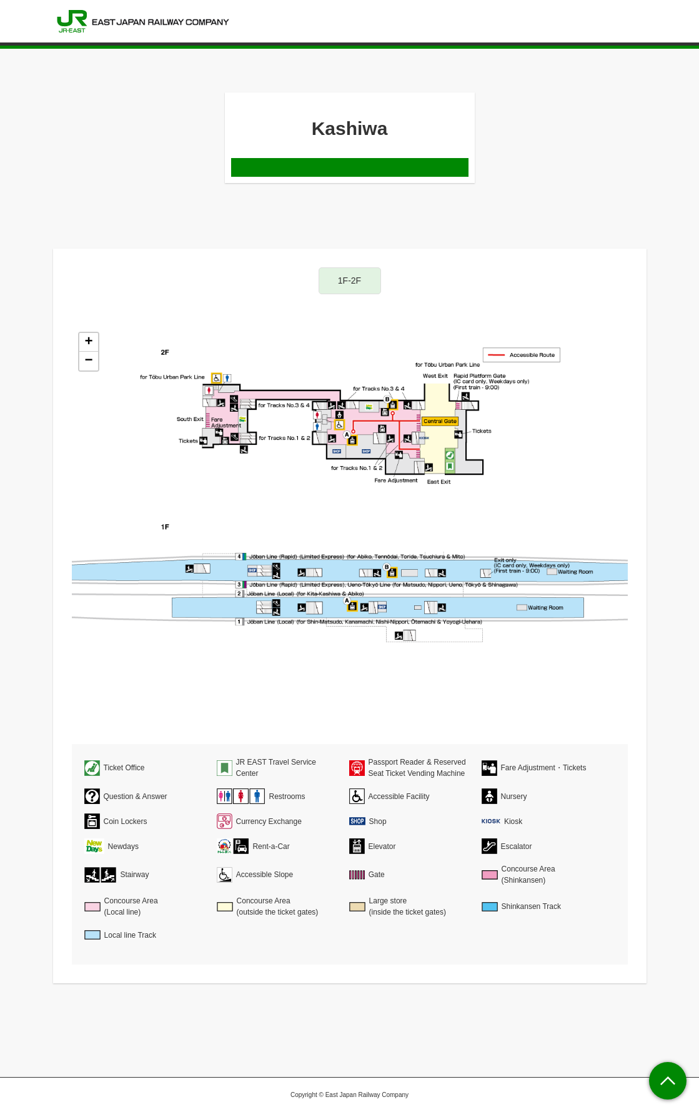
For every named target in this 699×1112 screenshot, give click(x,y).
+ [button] (88, 342)
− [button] (88, 361)
